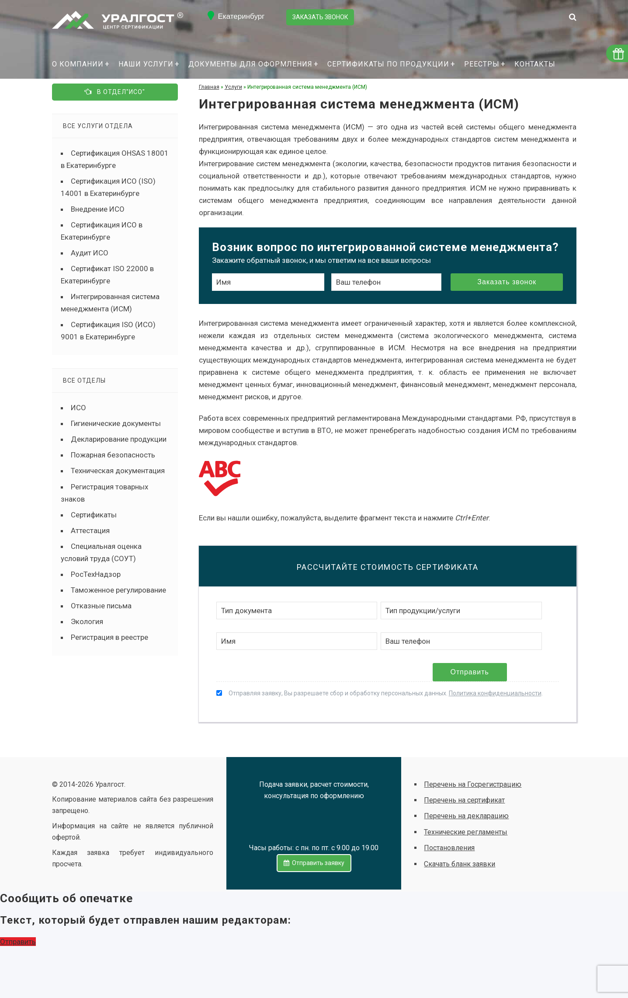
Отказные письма (101, 605)
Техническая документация (118, 470)
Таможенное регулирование (118, 589)
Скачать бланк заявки (459, 864)
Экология (87, 621)
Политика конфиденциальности (495, 693)
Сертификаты (94, 514)
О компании (78, 64)
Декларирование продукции (119, 439)
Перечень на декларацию (466, 816)
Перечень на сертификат (464, 800)
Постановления (449, 848)
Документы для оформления (250, 64)
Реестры (482, 64)
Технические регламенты (465, 832)
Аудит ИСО (89, 252)
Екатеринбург (241, 16)
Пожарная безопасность (113, 454)
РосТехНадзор (96, 573)
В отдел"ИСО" (114, 91)
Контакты (534, 64)
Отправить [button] (18, 941)
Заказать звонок (320, 16)
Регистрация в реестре (109, 636)
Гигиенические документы (116, 423)
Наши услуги (145, 64)
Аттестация (90, 530)
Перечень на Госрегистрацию (472, 784)
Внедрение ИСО (98, 208)
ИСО (78, 407)
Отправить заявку (314, 862)
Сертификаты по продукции (388, 64)
